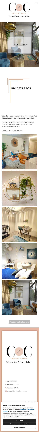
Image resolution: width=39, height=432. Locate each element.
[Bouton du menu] (36, 3)
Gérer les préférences (19, 427)
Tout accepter (19, 420)
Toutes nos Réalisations (19, 322)
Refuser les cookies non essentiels (19, 424)
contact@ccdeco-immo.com (17, 391)
